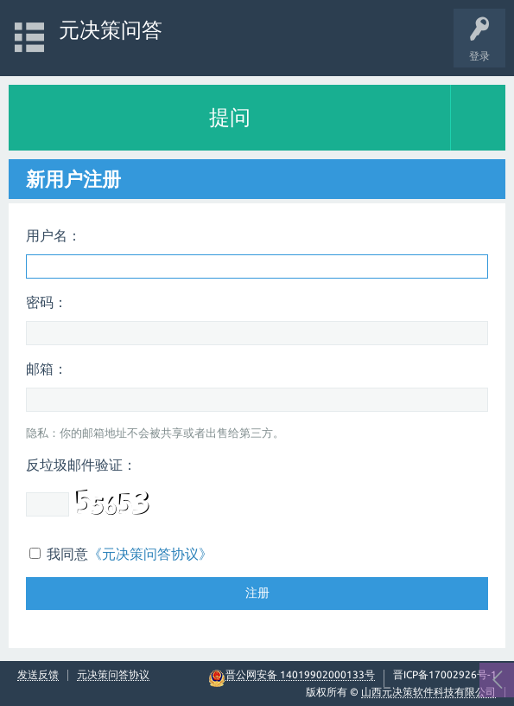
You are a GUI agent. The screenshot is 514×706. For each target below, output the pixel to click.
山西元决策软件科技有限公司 (428, 691)
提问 (230, 117)
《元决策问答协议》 (150, 554)
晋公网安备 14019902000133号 (300, 675)
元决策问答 (110, 30)
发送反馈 (38, 675)
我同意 (121, 554)
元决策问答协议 (113, 675)
